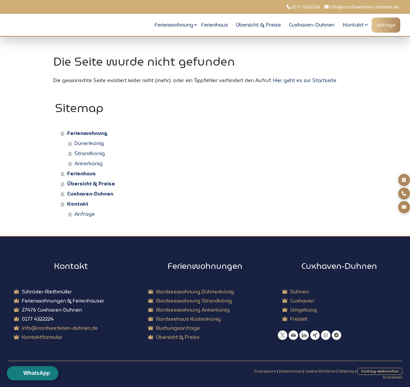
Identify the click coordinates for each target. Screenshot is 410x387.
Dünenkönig (89, 143)
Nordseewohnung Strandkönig (194, 301)
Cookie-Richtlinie (320, 371)
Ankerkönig (88, 164)
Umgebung (303, 310)
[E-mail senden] (404, 207)
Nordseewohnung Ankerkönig (193, 310)
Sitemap (346, 371)
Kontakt (353, 25)
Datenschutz (290, 371)
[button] (32, 373)
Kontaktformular (42, 337)
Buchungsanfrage (178, 328)
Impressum (265, 371)
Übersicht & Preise (258, 25)
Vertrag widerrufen (380, 371)
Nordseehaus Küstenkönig (188, 319)
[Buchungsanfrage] (404, 180)
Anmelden (392, 377)
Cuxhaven (302, 301)
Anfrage (386, 25)
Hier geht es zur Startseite (304, 80)
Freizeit (299, 319)
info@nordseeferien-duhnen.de (364, 6)
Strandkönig (90, 153)
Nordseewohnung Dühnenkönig (195, 292)
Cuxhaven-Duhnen (311, 25)
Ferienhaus (214, 25)
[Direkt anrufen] (404, 193)
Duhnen (299, 292)
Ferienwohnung (174, 25)
